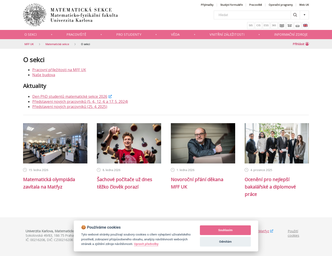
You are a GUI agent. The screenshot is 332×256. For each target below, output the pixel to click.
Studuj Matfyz (258, 231)
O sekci (30, 34)
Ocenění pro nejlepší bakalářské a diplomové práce (270, 186)
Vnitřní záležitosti (227, 34)
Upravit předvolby (146, 244)
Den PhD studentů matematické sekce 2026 (69, 96)
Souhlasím (225, 230)
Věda (175, 34)
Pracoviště (255, 4)
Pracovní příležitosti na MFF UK (59, 69)
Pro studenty (128, 34)
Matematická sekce (57, 44)
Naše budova (43, 74)
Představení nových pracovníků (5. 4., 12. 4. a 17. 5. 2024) (80, 101)
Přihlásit (301, 44)
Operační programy (281, 4)
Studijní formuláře (231, 4)
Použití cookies (293, 233)
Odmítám (225, 241)
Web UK (304, 4)
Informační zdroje (291, 34)
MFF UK (29, 44)
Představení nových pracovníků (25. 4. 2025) (69, 106)
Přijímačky (207, 4)
